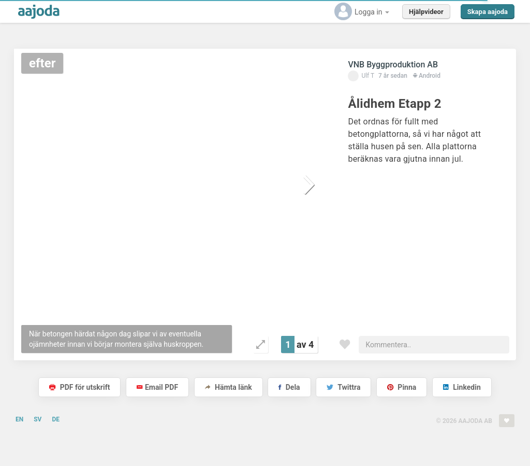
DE (56, 419)
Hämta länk (228, 387)
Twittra (343, 387)
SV (37, 419)
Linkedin (462, 387)
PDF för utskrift (79, 387)
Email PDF (157, 387)
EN (19, 419)
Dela (289, 387)
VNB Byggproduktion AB (393, 64)
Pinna (401, 387)
